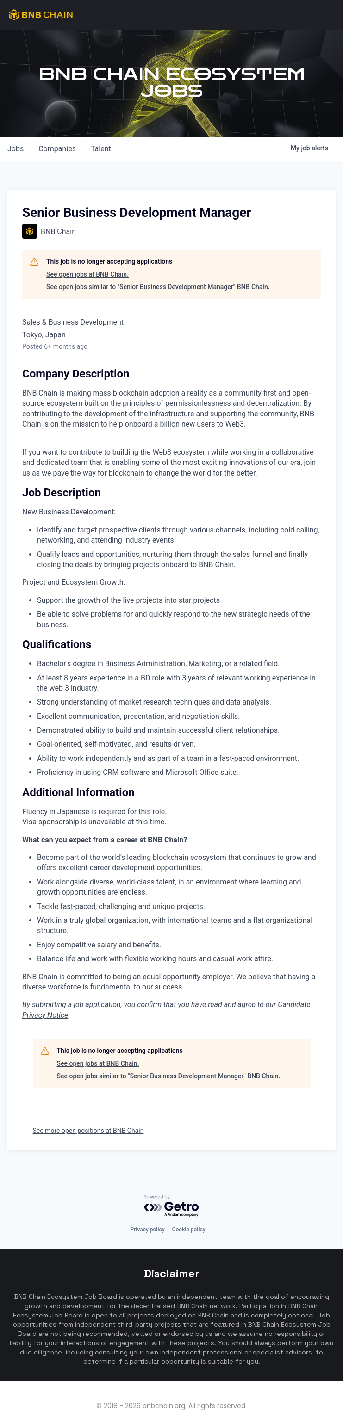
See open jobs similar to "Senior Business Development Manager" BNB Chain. (158, 287)
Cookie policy (189, 1229)
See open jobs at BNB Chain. (87, 274)
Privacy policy (147, 1229)
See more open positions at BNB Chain (88, 1130)
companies (57, 148)
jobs (15, 148)
